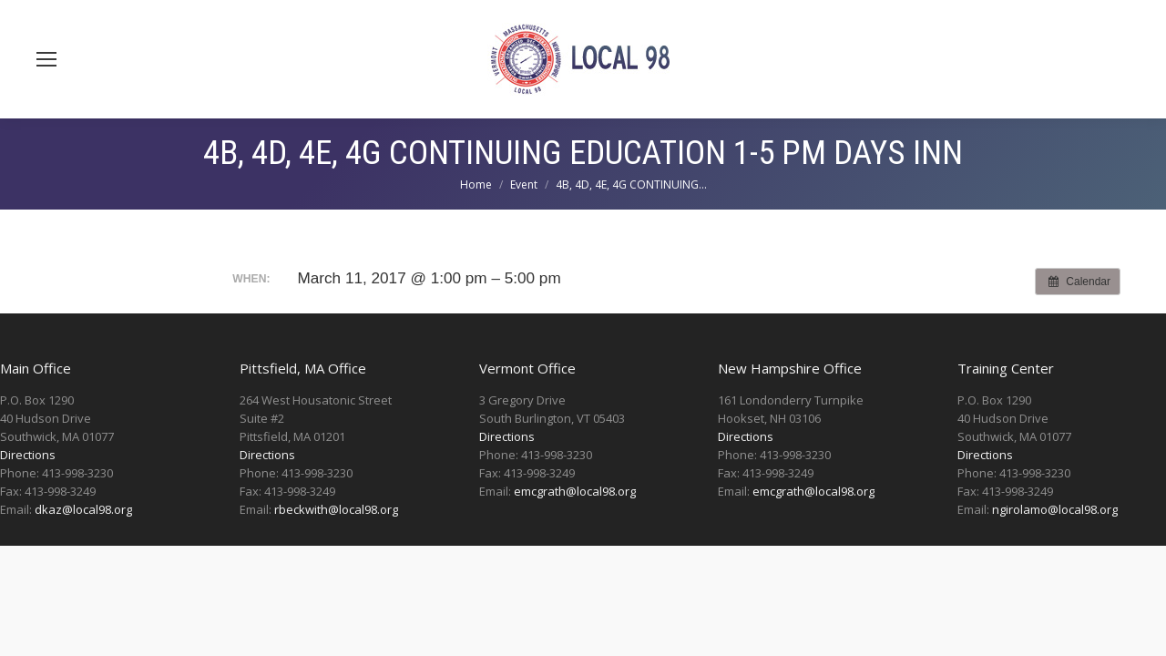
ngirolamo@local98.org (1055, 509)
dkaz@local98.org (83, 509)
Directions (28, 454)
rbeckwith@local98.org (336, 509)
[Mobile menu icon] (46, 59)
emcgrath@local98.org (575, 491)
